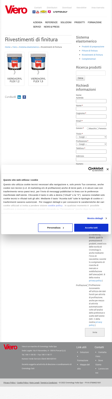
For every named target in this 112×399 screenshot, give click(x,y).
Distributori (52, 7)
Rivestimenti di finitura (92, 54)
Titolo (79, 133)
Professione (80, 141)
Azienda (37, 22)
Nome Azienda (79, 96)
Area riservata (97, 7)
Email (79, 121)
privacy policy (95, 280)
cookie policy (55, 205)
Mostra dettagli (95, 218)
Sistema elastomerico (29, 47)
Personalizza (55, 227)
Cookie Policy (23, 382)
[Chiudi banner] (108, 169)
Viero (14, 47)
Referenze (51, 22)
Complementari (89, 58)
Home (7, 47)
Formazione (95, 22)
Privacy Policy (10, 382)
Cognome (80, 113)
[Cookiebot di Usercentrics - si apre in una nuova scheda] (90, 169)
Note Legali (35, 382)
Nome (79, 105)
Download (67, 7)
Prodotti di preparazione (93, 46)
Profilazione (80, 285)
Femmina (102, 128)
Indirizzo (80, 156)
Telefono (80, 148)
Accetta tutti (91, 227)
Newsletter (81, 7)
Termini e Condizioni (48, 382)
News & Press (51, 26)
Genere (80, 128)
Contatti (38, 7)
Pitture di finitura (90, 50)
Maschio (93, 128)
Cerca (80, 78)
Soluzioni (66, 22)
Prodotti (79, 22)
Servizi (37, 26)
